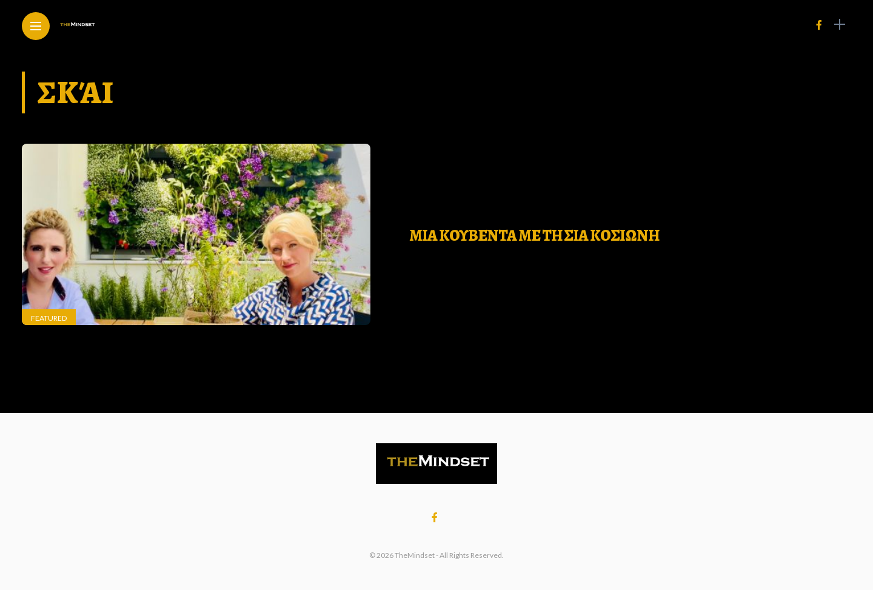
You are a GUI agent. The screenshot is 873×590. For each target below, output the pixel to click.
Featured (49, 318)
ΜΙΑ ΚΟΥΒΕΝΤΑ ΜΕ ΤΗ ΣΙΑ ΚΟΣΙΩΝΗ (534, 235)
